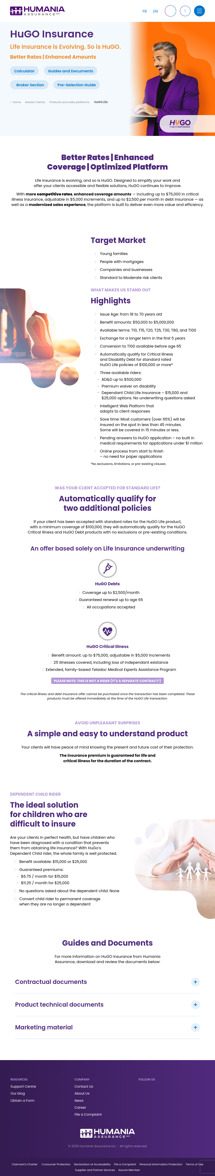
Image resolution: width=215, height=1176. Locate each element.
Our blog (17, 1093)
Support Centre (23, 1086)
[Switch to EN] (155, 10)
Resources (19, 1079)
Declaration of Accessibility (92, 1164)
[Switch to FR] (144, 10)
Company (82, 1079)
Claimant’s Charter (25, 1164)
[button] (185, 10)
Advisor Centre (35, 102)
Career (80, 1107)
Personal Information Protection (160, 1164)
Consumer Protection (56, 1164)
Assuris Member (129, 1170)
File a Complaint (88, 1114)
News (79, 1100)
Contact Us (84, 1086)
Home (17, 102)
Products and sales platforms (69, 102)
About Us (82, 1093)
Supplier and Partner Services (95, 1170)
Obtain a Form (22, 1100)
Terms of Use (194, 1164)
